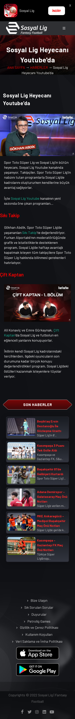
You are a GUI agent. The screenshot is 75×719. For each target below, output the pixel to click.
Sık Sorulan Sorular (38, 607)
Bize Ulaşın (39, 600)
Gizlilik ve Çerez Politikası (39, 627)
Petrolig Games (38, 621)
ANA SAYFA (16, 67)
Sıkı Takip (29, 232)
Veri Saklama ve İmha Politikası (39, 641)
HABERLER (39, 67)
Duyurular (39, 614)
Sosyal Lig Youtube (25, 198)
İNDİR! (56, 11)
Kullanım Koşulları (38, 634)
